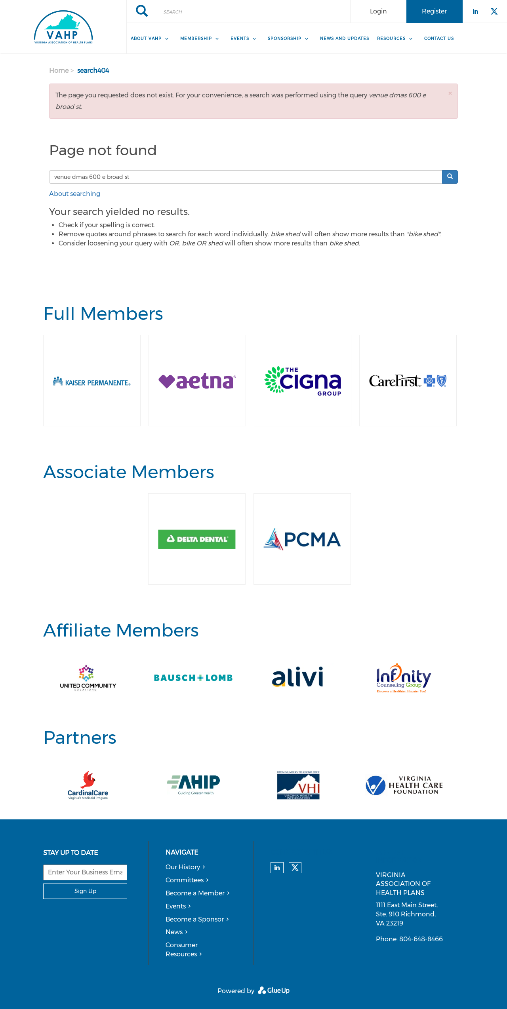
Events (176, 906)
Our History (183, 867)
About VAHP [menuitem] (146, 38)
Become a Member (195, 893)
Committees (185, 880)
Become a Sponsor (195, 919)
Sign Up (85, 891)
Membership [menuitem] (196, 38)
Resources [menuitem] (391, 38)
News (174, 932)
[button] (450, 93)
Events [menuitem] (240, 38)
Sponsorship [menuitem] (284, 38)
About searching (74, 194)
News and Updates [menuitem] (344, 38)
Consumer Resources (182, 949)
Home (59, 70)
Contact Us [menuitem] (439, 38)
